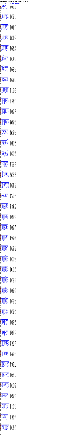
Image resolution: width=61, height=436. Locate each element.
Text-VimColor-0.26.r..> (4, 30)
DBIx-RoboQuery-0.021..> (5, 372)
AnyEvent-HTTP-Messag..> (5, 424)
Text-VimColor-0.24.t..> (4, 36)
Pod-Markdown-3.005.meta (5, 114)
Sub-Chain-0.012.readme (4, 77)
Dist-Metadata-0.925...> (4, 324)
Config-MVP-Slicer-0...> (4, 393)
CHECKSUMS (3, 404)
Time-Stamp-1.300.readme (5, 14)
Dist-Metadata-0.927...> (4, 319)
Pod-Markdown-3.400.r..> (5, 100)
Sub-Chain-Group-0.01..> (4, 69)
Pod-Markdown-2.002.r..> (5, 123)
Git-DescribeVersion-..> (4, 192)
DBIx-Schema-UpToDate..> (5, 361)
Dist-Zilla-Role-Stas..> (4, 214)
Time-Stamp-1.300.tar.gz (4, 13)
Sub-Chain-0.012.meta (4, 78)
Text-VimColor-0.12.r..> (4, 47)
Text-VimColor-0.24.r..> (4, 37)
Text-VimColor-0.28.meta (5, 25)
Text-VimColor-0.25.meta (5, 35)
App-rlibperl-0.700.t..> (4, 405)
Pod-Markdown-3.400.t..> (5, 99)
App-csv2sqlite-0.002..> (4, 418)
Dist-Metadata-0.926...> (4, 321)
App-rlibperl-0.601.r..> (4, 409)
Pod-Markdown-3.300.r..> (5, 103)
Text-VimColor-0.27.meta (5, 28)
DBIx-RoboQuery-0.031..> (5, 367)
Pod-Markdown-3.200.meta (5, 108)
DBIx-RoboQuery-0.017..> (5, 374)
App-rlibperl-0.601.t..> (4, 408)
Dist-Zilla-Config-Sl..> (4, 304)
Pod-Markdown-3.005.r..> (5, 113)
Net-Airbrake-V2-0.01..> (4, 165)
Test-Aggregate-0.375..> (4, 49)
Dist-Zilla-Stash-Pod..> (4, 205)
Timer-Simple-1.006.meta (4, 8)
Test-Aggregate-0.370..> (4, 66)
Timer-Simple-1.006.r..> (4, 7)
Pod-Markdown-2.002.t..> (5, 122)
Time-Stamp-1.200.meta (4, 18)
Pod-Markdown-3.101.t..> (5, 109)
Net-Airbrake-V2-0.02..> (4, 162)
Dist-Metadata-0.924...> (4, 329)
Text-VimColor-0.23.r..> (4, 40)
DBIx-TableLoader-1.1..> (4, 351)
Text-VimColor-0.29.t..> (4, 19)
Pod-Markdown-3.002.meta (5, 121)
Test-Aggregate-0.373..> (4, 56)
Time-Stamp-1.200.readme (5, 17)
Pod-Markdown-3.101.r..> (5, 110)
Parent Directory (3, 5)
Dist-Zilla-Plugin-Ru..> (4, 287)
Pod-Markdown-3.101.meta (5, 111)
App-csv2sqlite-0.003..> (4, 415)
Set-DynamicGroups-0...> (5, 87)
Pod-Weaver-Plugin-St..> (4, 92)
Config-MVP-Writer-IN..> (5, 377)
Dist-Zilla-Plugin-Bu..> (4, 298)
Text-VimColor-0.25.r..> (4, 34)
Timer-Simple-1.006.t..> (4, 6)
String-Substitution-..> (4, 79)
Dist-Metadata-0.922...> (4, 334)
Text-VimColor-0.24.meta (5, 38)
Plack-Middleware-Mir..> (4, 129)
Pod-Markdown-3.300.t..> (5, 102)
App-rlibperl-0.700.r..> (4, 406)
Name (5, 3)
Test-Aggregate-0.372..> (4, 59)
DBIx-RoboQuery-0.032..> (5, 364)
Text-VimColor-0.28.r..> (4, 24)
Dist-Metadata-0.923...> (4, 331)
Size (15, 3)
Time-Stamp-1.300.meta (4, 15)
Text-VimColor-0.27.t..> (4, 26)
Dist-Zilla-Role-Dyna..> (4, 235)
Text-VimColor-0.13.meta (5, 45)
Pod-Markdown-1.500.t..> (5, 125)
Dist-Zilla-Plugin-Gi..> (4, 291)
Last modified (12, 3)
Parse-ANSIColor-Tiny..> (4, 140)
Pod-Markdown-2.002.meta (5, 124)
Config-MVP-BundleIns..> (5, 403)
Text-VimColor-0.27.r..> (4, 27)
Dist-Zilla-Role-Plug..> (4, 218)
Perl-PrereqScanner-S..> (4, 135)
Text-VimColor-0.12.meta (5, 48)
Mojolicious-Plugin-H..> (4, 171)
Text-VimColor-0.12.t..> (4, 46)
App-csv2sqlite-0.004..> (4, 414)
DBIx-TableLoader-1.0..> (4, 354)
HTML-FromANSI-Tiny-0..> (5, 175)
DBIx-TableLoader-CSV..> (5, 340)
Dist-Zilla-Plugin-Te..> (4, 256)
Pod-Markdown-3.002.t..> (5, 119)
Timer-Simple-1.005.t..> (4, 9)
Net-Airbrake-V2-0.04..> (4, 155)
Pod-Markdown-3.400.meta (5, 101)
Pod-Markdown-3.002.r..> (5, 120)
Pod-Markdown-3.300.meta (5, 104)
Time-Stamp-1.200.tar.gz (4, 16)
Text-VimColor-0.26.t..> (4, 29)
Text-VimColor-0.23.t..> (4, 39)
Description (18, 3)
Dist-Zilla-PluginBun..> (4, 241)
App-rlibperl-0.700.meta (4, 407)
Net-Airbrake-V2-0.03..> (4, 161)
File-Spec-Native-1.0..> (4, 198)
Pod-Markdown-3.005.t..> (5, 112)
